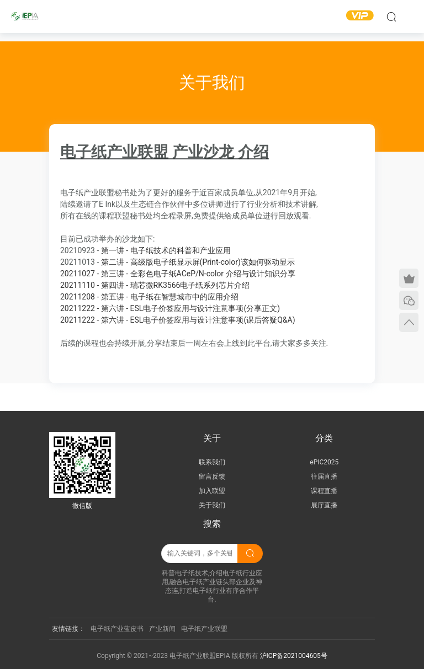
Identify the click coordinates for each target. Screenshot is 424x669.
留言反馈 (212, 476)
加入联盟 (212, 491)
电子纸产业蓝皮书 (117, 629)
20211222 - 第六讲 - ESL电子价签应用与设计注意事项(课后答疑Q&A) (177, 319)
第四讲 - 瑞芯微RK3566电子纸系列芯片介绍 (175, 285)
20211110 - (80, 285)
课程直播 (324, 491)
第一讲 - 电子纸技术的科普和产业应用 (145, 250)
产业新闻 (162, 629)
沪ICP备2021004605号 (293, 656)
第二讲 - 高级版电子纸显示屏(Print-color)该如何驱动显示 (177, 262)
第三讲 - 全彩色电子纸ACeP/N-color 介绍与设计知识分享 (198, 273)
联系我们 (212, 462)
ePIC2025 (324, 462)
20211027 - (80, 273)
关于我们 (212, 505)
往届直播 (324, 476)
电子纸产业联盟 (204, 629)
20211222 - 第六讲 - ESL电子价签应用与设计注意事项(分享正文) (170, 308)
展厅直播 (324, 505)
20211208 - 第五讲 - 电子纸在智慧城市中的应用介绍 (149, 296)
